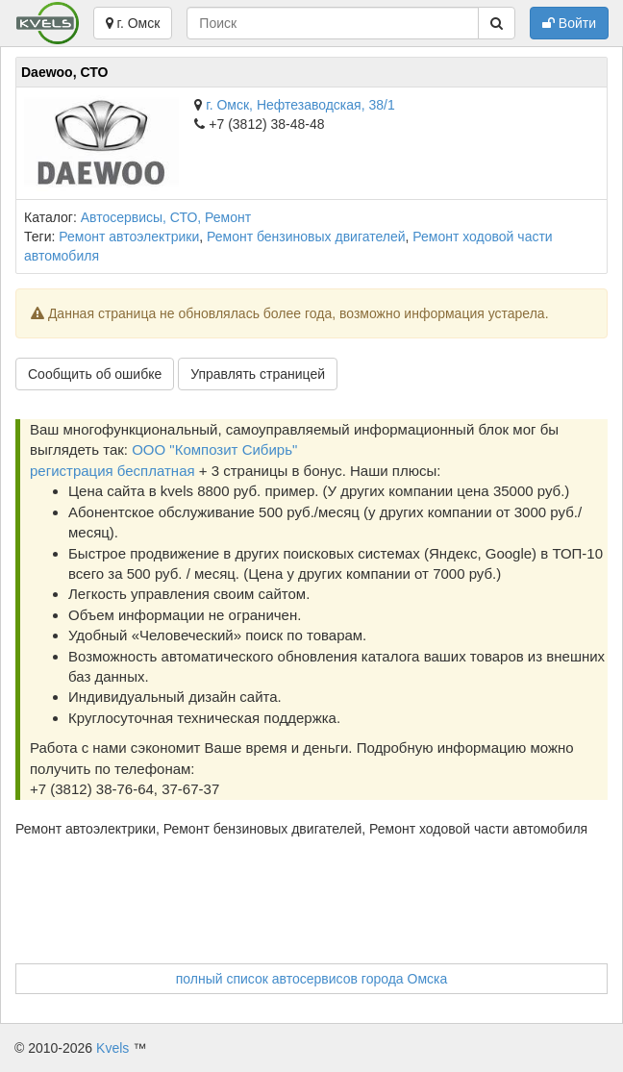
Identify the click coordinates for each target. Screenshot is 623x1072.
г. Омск (133, 23)
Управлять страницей (257, 374)
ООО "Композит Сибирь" (214, 449)
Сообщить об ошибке (95, 374)
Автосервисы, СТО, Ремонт (166, 217)
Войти (569, 23)
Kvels (112, 1048)
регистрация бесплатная (112, 470)
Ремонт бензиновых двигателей (306, 236)
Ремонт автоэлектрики (129, 236)
